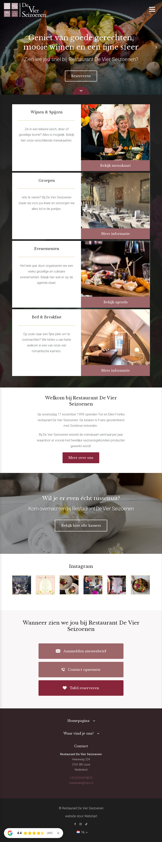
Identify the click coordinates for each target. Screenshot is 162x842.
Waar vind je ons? (78, 733)
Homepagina (79, 721)
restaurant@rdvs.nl (81, 783)
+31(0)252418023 (81, 778)
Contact (81, 746)
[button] (156, 47)
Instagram (81, 566)
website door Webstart (81, 816)
